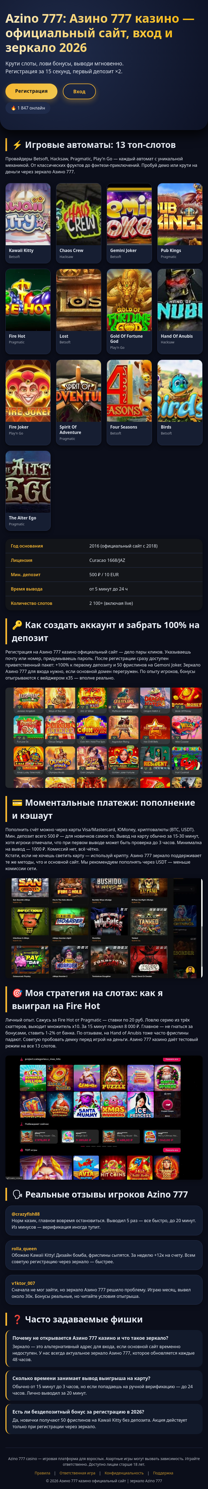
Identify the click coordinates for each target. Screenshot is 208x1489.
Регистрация (31, 91)
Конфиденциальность (124, 1472)
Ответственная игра (77, 1472)
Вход (79, 91)
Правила (42, 1472)
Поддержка (163, 1472)
